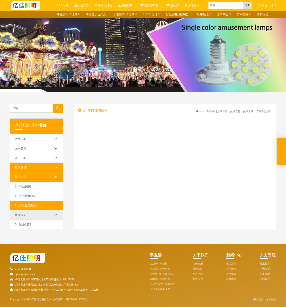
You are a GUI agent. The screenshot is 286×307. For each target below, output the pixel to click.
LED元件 (62, 5)
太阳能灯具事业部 (160, 278)
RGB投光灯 (150, 14)
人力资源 (268, 255)
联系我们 (262, 14)
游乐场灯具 (81, 5)
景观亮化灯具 (103, 5)
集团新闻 (231, 263)
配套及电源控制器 (177, 14)
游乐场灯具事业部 (217, 111)
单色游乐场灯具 (67, 14)
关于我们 (201, 255)
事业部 (156, 255)
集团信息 (191, 5)
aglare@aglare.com (22, 274)
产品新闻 (231, 274)
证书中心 (223, 14)
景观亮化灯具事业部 (161, 274)
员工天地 (265, 274)
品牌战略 (198, 268)
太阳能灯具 (125, 5)
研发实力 (20, 214)
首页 (201, 111)
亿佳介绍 (198, 263)
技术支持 (243, 14)
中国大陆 (266, 5)
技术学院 (20, 176)
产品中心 (20, 138)
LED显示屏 (172, 5)
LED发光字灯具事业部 (162, 284)
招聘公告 (265, 278)
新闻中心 (234, 255)
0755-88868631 (20, 268)
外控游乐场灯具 (124, 14)
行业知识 (25, 186)
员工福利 (265, 263)
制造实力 (198, 278)
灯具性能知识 (28, 205)
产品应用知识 (28, 196)
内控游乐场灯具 (96, 14)
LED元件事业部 (158, 263)
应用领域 (203, 14)
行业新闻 (231, 268)
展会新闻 (231, 278)
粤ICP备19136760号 (77, 299)
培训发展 (265, 268)
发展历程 (198, 274)
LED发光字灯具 (148, 5)
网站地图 (257, 299)
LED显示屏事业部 (160, 289)
